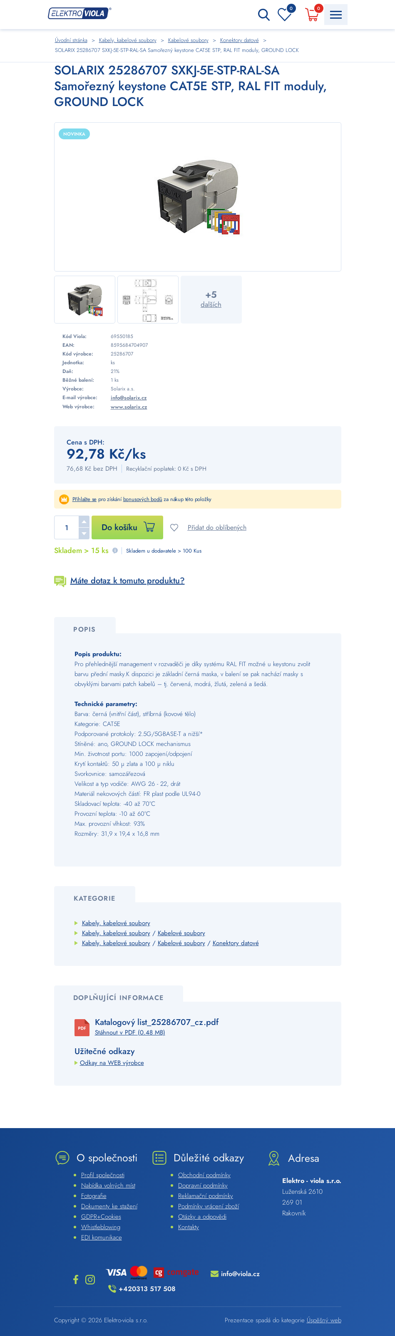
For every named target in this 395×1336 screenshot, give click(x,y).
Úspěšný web (324, 1320)
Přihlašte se (84, 499)
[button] (84, 521)
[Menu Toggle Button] (336, 14)
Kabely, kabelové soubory (116, 923)
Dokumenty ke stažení (109, 1206)
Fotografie (94, 1195)
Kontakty (188, 1227)
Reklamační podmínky (205, 1195)
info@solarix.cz (129, 398)
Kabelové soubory (181, 933)
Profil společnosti (102, 1175)
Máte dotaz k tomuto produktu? (127, 580)
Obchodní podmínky (204, 1175)
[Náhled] (197, 197)
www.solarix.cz (129, 407)
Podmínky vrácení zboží (208, 1206)
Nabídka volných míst (108, 1185)
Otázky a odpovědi (202, 1216)
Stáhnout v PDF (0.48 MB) (130, 1032)
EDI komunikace (101, 1237)
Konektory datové (236, 943)
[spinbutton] (71, 527)
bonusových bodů (142, 499)
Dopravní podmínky (203, 1185)
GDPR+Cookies (101, 1216)
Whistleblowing (100, 1227)
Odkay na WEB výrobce (112, 1062)
